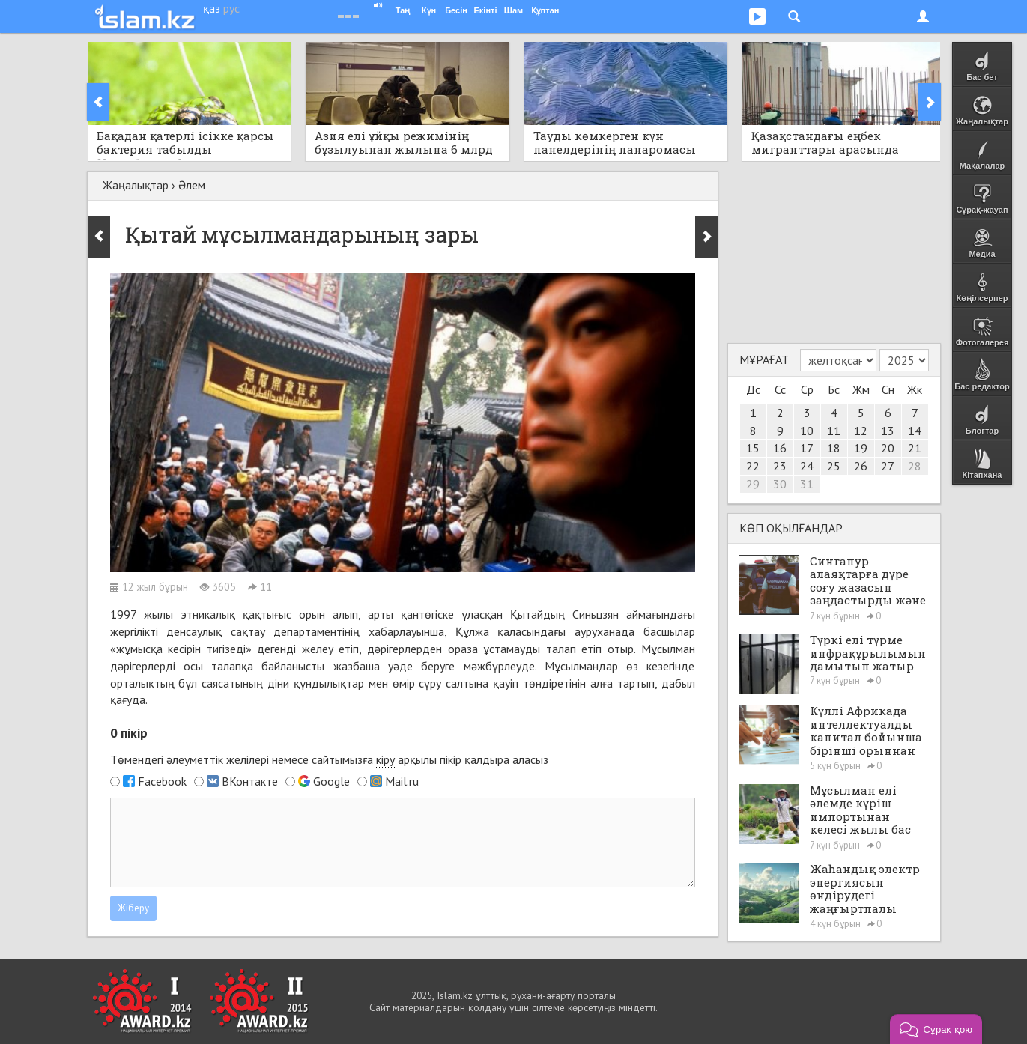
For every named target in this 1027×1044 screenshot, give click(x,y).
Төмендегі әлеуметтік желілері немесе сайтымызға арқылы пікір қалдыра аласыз (329, 760)
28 (914, 465)
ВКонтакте (250, 781)
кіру (385, 759)
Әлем (191, 184)
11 (833, 430)
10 (807, 430)
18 (833, 447)
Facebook (162, 781)
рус (231, 8)
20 (887, 447)
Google (331, 781)
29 (753, 483)
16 (780, 447)
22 (753, 465)
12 (860, 430)
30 (780, 483)
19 (860, 447)
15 (753, 447)
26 (860, 465)
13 (887, 430)
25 (833, 465)
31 (807, 483)
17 (807, 447)
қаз (211, 8)
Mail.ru (402, 781)
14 (914, 430)
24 (807, 465)
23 (780, 465)
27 (887, 465)
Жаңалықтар (136, 184)
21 (914, 447)
